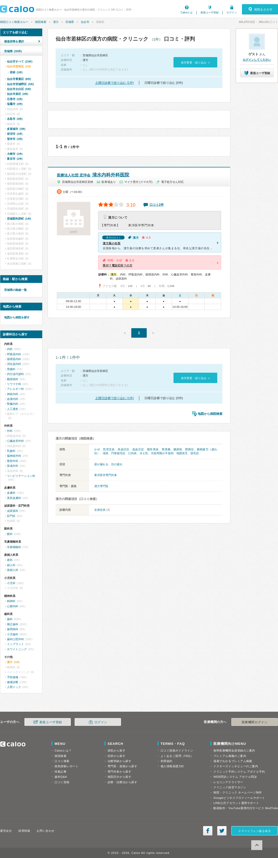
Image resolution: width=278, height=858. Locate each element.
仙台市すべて (19, 61)
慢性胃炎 (153, 449)
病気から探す (116, 750)
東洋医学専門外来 (105, 475)
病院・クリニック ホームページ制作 (237, 792)
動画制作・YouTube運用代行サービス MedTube (245, 808)
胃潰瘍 (166, 449)
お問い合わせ (45, 830)
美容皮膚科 (14, 497)
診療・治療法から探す (122, 782)
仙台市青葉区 (19, 79)
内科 (10, 349)
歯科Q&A (61, 776)
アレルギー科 (15, 388)
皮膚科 (11, 492)
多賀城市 (16, 128)
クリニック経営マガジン (229, 787)
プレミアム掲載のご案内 (229, 755)
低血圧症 (138, 449)
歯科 (10, 619)
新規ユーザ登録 (210, 12)
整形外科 (12, 460)
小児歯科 (12, 634)
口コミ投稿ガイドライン (177, 750)
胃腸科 (11, 369)
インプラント (15, 644)
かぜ (97, 449)
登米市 (14, 138)
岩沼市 (14, 133)
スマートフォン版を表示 (254, 831)
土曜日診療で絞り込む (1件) (114, 83)
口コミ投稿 (62, 782)
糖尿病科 (12, 379)
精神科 (11, 601)
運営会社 (6, 830)
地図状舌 (182, 453)
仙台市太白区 (19, 89)
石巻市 (14, 99)
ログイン (232, 12)
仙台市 (85, 21)
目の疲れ (117, 464)
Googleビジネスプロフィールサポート (239, 797)
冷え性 (144, 453)
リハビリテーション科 (21, 475)
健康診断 (12, 682)
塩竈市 (14, 103)
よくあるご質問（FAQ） (177, 755)
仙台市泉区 (17, 93)
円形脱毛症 (118, 453)
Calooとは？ (63, 750)
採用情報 (24, 830)
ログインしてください (257, 59)
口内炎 (132, 453)
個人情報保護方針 (172, 766)
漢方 (56, 21)
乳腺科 (11, 450)
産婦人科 (12, 569)
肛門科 (11, 515)
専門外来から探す (119, 771)
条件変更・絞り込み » (195, 62)
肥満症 (189, 449)
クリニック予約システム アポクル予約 (239, 771)
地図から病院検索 (210, 414)
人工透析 (12, 408)
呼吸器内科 (14, 354)
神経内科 (12, 394)
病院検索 (40, 21)
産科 (10, 559)
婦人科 (11, 565)
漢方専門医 (101, 486)
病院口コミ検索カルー (14, 21)
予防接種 (12, 677)
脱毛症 (194, 453)
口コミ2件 (157, 205)
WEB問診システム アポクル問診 (235, 776)
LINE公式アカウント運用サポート (236, 803)
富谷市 (14, 158)
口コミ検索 (62, 761)
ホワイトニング (17, 649)
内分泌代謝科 (15, 374)
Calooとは (187, 12)
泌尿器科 (12, 510)
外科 (10, 430)
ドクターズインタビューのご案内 (235, 766)
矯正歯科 (12, 624)
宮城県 (69, 21)
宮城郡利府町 (19, 218)
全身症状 (100, 509)
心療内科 (12, 606)
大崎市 (14, 153)
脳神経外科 (14, 455)
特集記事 (60, 771)
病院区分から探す (119, 776)
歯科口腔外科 (15, 639)
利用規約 (166, 761)
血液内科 (12, 398)
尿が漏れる (101, 464)
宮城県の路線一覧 (15, 289)
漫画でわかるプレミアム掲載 (232, 761)
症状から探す (116, 755)
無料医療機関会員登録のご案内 (234, 750)
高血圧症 (123, 449)
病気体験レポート (66, 766)
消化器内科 (14, 363)
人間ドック (14, 687)
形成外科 (12, 465)
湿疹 (105, 453)
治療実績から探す (119, 761)
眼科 (10, 533)
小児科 (11, 583)
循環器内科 (14, 359)
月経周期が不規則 (162, 453)
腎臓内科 (12, 403)
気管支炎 (109, 449)
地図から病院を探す (17, 317)
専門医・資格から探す (122, 766)
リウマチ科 (14, 384)
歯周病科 (12, 629)
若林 (16, 72)
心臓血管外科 (15, 440)
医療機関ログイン (254, 722)
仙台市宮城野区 (20, 84)
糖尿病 (177, 449)
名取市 (14, 118)
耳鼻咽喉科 (14, 547)
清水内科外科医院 (93, 174)
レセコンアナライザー (228, 782)
